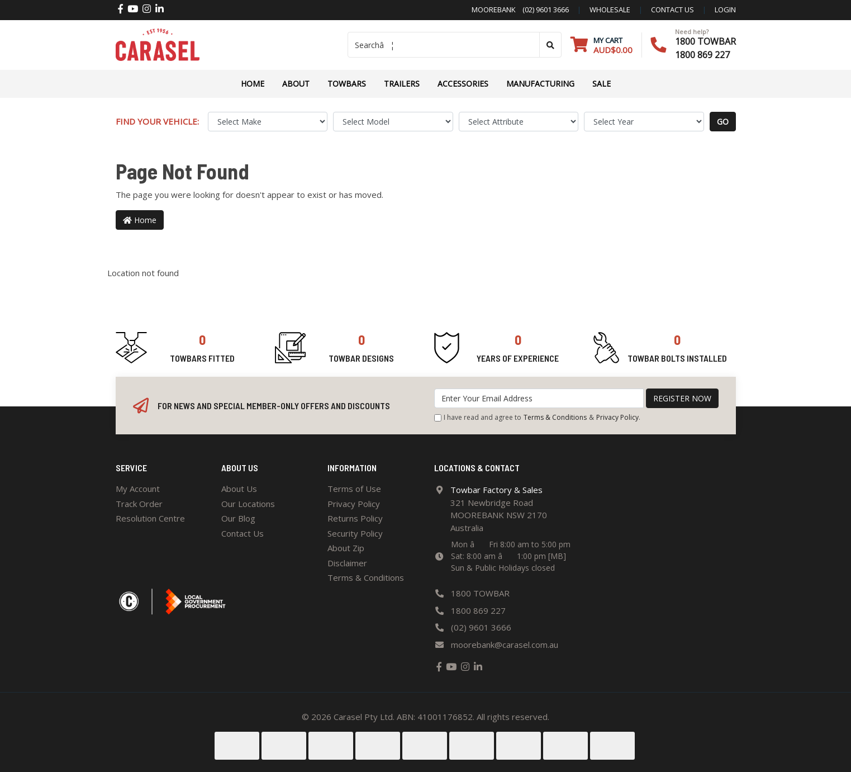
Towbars (346, 83)
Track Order (139, 503)
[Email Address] (539, 398)
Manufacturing (540, 83)
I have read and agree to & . (537, 418)
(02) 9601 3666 (542, 9)
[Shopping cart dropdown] (601, 45)
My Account (138, 488)
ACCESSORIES (463, 83)
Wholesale (609, 9)
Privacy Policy (617, 417)
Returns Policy (355, 518)
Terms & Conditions (555, 417)
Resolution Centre (150, 518)
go (723, 121)
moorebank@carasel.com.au (504, 644)
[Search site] (550, 45)
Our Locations (248, 503)
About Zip (345, 547)
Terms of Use (354, 488)
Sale (601, 83)
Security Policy (355, 533)
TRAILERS (402, 83)
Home (252, 83)
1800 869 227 (702, 55)
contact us (672, 9)
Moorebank (494, 9)
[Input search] (444, 45)
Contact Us (242, 533)
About (296, 83)
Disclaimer (347, 563)
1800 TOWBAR (705, 41)
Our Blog (238, 518)
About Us (239, 488)
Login (725, 9)
